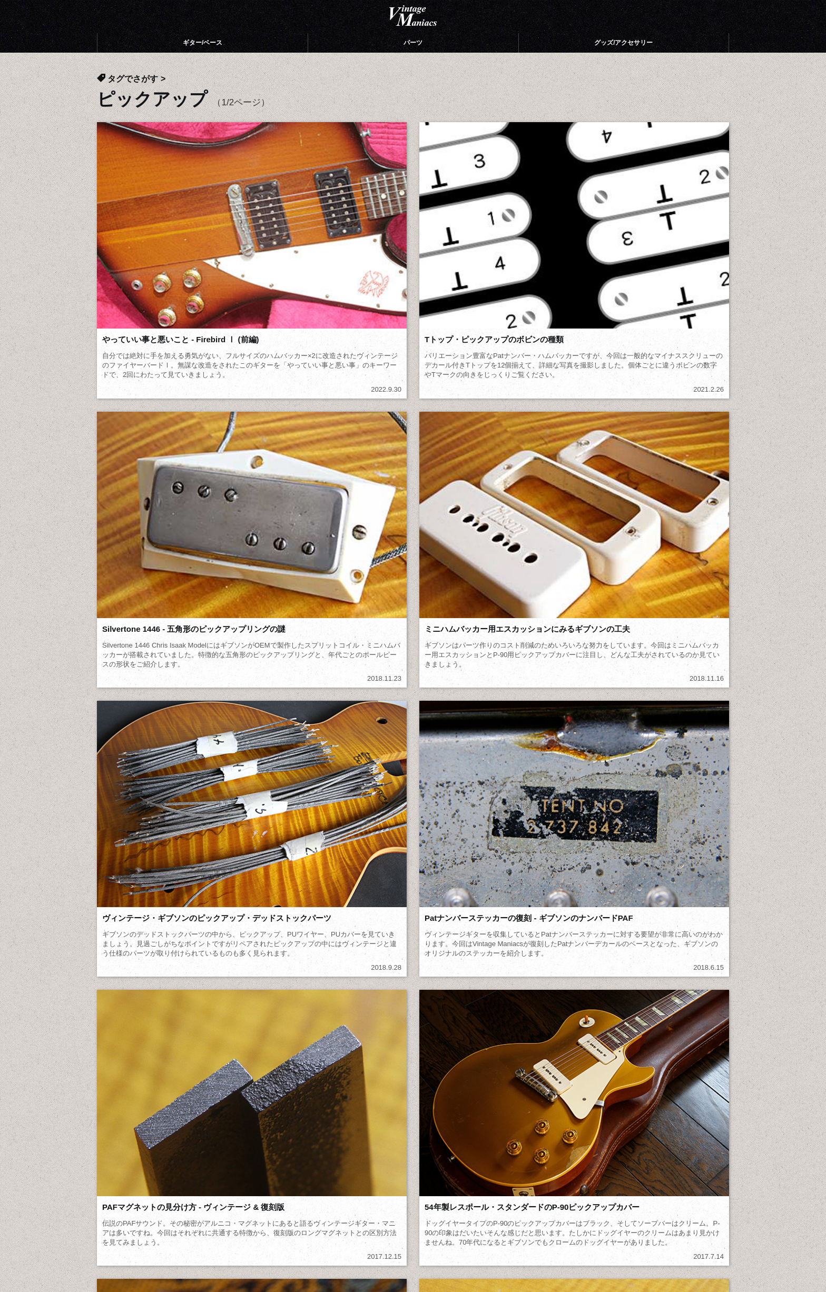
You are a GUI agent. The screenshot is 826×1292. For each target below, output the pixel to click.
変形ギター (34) (254, 951)
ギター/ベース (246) (634, 1004)
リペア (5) (369, 991)
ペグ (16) (615, 951)
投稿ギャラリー (130, 1136)
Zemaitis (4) (124, 1004)
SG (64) (365, 924)
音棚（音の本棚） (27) (390, 1004)
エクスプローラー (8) (388, 937)
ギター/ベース (202, 58)
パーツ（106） (290, 1122)
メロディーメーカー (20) (519, 924)
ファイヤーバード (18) (515, 937)
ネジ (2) (365, 977)
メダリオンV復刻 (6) (138, 937)
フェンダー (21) (627, 991)
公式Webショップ (139, 1151)
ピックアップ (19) (507, 951)
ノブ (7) (613, 964)
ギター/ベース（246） (302, 1108)
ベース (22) (122, 951)
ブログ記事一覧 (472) (389, 1018)
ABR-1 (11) (122, 964)
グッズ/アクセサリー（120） (313, 1136)
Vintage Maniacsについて (148, 1122)
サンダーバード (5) (633, 937)
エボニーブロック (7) (388, 964)
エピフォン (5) (501, 991)
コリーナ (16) (126, 991)
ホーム (116, 1108)
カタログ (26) (250, 1004)
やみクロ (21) (499, 1004)
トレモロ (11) (250, 964)
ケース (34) (495, 977)
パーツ (413, 58)
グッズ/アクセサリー (624, 58)
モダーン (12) (250, 937)
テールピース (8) (505, 964)
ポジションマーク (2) (264, 977)
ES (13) (240, 991)
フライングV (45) (630, 924)
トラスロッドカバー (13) (146, 977)
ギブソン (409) (128, 924)
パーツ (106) (124, 1018)
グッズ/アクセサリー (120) (273, 1018)
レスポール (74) (254, 924)
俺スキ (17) (371, 951)
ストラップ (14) (627, 977)
